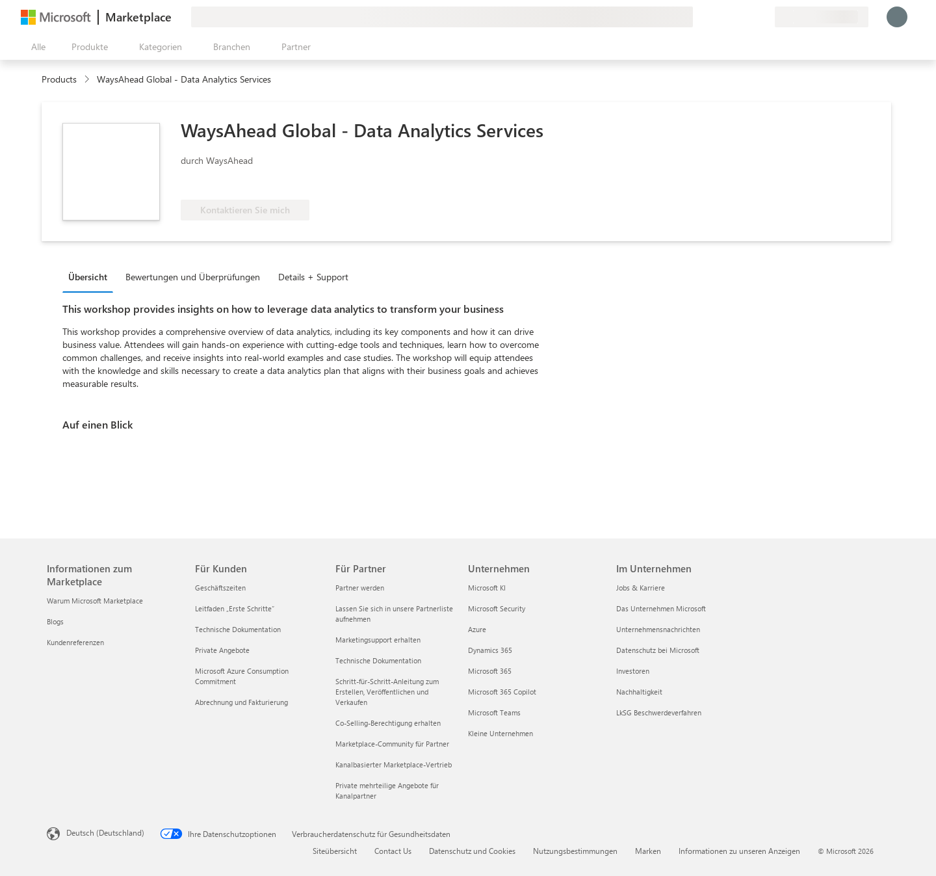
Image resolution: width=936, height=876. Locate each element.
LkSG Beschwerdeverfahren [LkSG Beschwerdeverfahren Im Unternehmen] (658, 712)
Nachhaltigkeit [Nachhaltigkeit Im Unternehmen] (639, 692)
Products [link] (59, 79)
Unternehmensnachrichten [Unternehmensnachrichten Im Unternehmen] (658, 629)
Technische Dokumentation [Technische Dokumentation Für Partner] (378, 660)
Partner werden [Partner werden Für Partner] (359, 587)
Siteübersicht (335, 850)
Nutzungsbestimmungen (575, 850)
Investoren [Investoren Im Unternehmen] (632, 671)
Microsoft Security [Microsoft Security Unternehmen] (496, 608)
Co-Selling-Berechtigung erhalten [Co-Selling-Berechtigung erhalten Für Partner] (388, 723)
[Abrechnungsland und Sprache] (821, 17)
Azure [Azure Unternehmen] (477, 629)
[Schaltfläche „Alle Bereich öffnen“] (36, 47)
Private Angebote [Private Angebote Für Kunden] (222, 650)
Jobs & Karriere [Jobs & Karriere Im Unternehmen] (640, 587)
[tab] (91, 276)
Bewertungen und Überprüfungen (192, 277)
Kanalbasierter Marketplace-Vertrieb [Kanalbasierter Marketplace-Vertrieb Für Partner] (393, 764)
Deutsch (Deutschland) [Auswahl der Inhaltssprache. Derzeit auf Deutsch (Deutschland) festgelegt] (105, 832)
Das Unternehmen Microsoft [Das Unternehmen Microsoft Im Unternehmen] (661, 608)
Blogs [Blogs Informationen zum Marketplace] (55, 621)
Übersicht (87, 277)
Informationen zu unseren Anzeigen (739, 850)
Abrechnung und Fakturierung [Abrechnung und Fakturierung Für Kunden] (241, 702)
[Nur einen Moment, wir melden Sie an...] (897, 17)
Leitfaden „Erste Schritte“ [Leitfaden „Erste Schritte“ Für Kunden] (234, 608)
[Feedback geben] (717, 17)
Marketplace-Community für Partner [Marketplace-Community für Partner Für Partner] (392, 744)
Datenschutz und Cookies (472, 850)
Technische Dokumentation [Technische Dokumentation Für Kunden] (238, 629)
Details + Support (313, 277)
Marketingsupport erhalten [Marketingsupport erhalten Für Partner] (378, 639)
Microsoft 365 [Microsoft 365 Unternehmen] (490, 671)
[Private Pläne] (764, 17)
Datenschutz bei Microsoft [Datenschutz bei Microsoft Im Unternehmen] (657, 650)
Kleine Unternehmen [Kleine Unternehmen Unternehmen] (500, 733)
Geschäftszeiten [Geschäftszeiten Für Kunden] (220, 587)
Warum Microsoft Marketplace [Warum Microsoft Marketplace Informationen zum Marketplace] (95, 600)
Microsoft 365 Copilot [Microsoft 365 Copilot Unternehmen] (502, 692)
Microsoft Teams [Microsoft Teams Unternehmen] (494, 712)
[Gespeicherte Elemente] (749, 17)
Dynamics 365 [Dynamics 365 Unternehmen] (490, 650)
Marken (648, 850)
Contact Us (392, 850)
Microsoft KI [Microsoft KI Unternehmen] (487, 587)
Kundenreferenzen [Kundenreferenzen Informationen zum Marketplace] (75, 642)
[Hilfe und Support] (733, 17)
